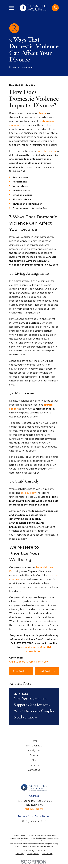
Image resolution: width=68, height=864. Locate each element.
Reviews (34, 765)
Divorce (30, 661)
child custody (28, 493)
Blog (34, 760)
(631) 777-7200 (34, 821)
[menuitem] (20, 853)
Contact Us (34, 770)
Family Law (42, 661)
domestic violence (47, 151)
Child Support (17, 661)
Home (34, 741)
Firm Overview (34, 745)
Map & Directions (34, 809)
